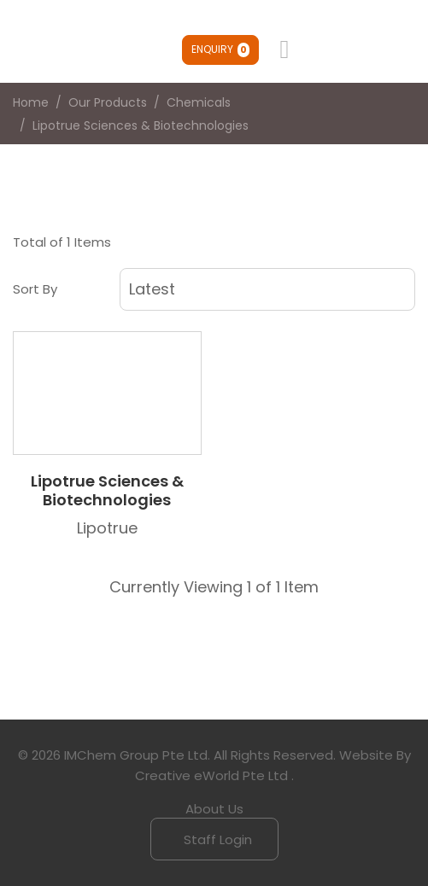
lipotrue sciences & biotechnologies (140, 125)
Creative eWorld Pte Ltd (211, 775)
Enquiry (220, 49)
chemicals (199, 102)
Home (31, 102)
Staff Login (216, 839)
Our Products (107, 102)
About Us (214, 809)
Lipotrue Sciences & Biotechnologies (107, 490)
